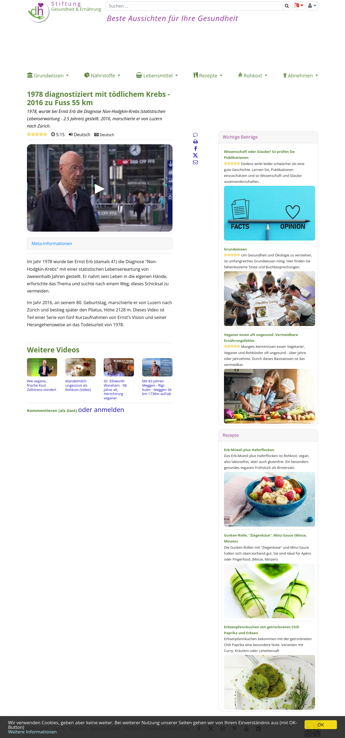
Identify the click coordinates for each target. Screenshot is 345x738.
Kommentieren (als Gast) (52, 410)
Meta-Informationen (52, 243)
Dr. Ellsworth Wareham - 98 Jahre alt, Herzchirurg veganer (115, 389)
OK (321, 725)
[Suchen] (194, 6)
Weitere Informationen (32, 732)
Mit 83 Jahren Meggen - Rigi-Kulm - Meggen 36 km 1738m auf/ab (157, 387)
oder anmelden (101, 409)
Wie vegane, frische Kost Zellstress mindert (41, 385)
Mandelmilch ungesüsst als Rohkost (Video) (78, 385)
